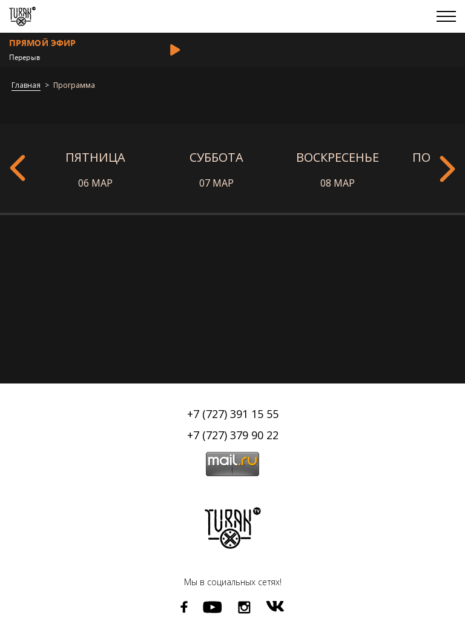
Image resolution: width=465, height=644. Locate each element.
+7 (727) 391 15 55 (233, 414)
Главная (26, 85)
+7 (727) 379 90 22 (233, 435)
